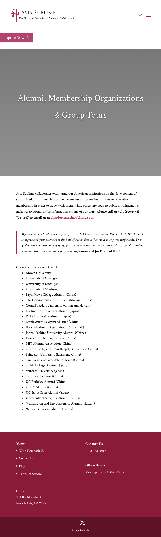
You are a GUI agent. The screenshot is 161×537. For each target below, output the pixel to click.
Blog (22, 466)
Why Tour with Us (31, 450)
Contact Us (26, 458)
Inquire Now (13, 37)
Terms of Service (30, 474)
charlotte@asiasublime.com (72, 217)
